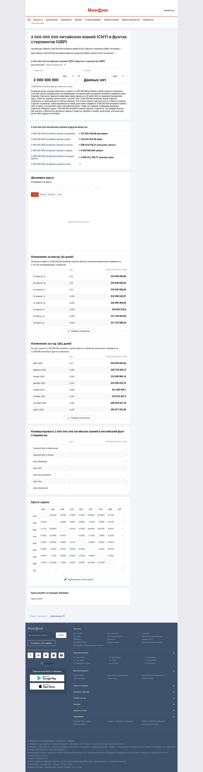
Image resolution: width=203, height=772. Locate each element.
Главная (33, 616)
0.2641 (111, 542)
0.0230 (44, 522)
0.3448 (44, 542)
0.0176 (111, 522)
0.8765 (63, 515)
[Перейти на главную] (101, 10)
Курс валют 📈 (43, 616)
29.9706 (101, 529)
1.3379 (44, 562)
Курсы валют (37, 599)
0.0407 (44, 556)
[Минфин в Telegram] (38, 655)
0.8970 (111, 529)
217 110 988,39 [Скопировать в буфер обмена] (118, 323)
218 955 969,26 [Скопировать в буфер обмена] (118, 303)
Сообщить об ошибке (41, 643)
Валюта (38, 19)
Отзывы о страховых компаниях (120, 721)
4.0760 (82, 529)
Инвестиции (111, 19)
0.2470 (63, 535)
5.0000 (92, 542)
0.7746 (111, 515)
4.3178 (72, 529)
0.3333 (92, 522)
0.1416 (82, 556)
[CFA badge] (34, 734)
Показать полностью (79, 331)
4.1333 (92, 535)
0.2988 (63, 542)
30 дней (43, 194)
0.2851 (44, 535)
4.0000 (54, 549)
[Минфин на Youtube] (61, 655)
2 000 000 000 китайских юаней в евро (50, 139)
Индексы (148, 19)
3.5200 (82, 515)
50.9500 (53, 529)
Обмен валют (78, 675)
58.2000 (53, 562)
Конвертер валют (80, 642)
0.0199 (63, 522)
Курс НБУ (77, 636)
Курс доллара (112, 633)
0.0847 (72, 522)
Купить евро (112, 678)
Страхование (93, 19)
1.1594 (63, 562)
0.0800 (82, 522)
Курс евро (145, 633)
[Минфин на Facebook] (30, 655)
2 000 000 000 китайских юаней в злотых (52, 145)
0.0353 (63, 556)
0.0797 (63, 549)
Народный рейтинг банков (152, 642)
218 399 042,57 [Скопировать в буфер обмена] (118, 296)
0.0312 (111, 556)
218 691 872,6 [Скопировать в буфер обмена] (119, 309)
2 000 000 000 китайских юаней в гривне (51, 151)
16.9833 (91, 529)
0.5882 (101, 522)
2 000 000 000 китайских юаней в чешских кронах (52, 157)
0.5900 (92, 556)
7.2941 (101, 535)
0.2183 (111, 535)
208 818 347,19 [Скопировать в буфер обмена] (118, 403)
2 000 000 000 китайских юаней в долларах (53, 134)
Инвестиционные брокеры (152, 636)
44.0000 (53, 515)
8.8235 (101, 542)
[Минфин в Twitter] (46, 655)
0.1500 (72, 556)
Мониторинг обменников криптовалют (88, 645)
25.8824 (101, 515)
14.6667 (91, 515)
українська (169, 10)
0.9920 (82, 535)
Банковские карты (114, 636)
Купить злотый (147, 678)
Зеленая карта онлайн (82, 721)
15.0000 (53, 542)
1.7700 (54, 556)
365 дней (51, 194)
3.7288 (72, 515)
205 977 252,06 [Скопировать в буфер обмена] (118, 409)
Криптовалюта (131, 19)
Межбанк (77, 639)
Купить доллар (79, 678)
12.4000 (53, 535)
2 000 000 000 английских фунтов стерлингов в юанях (51, 87)
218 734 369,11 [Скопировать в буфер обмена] (118, 370)
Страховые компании (150, 724)
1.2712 (72, 542)
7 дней (34, 194)
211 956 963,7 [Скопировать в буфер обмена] (119, 389)
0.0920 (44, 549)
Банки (78, 19)
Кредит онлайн (113, 642)
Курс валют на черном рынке (153, 675)
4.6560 (82, 562)
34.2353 (101, 562)
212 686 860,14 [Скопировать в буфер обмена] (118, 376)
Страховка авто (79, 724)
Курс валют (77, 633)
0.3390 (72, 549)
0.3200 (82, 549)
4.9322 (72, 562)
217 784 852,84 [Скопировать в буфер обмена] (118, 316)
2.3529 (101, 549)
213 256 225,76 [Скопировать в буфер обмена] (118, 383)
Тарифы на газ (147, 639)
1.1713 (44, 529)
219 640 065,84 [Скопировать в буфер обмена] (118, 276)
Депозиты (52, 19)
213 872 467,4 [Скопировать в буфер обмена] (119, 396)
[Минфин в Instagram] (53, 655)
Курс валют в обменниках (117, 675)
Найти (61, 635)
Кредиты (66, 19)
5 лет (59, 194)
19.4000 (91, 562)
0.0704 (111, 549)
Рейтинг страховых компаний (153, 721)
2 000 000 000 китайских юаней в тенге (51, 164)
